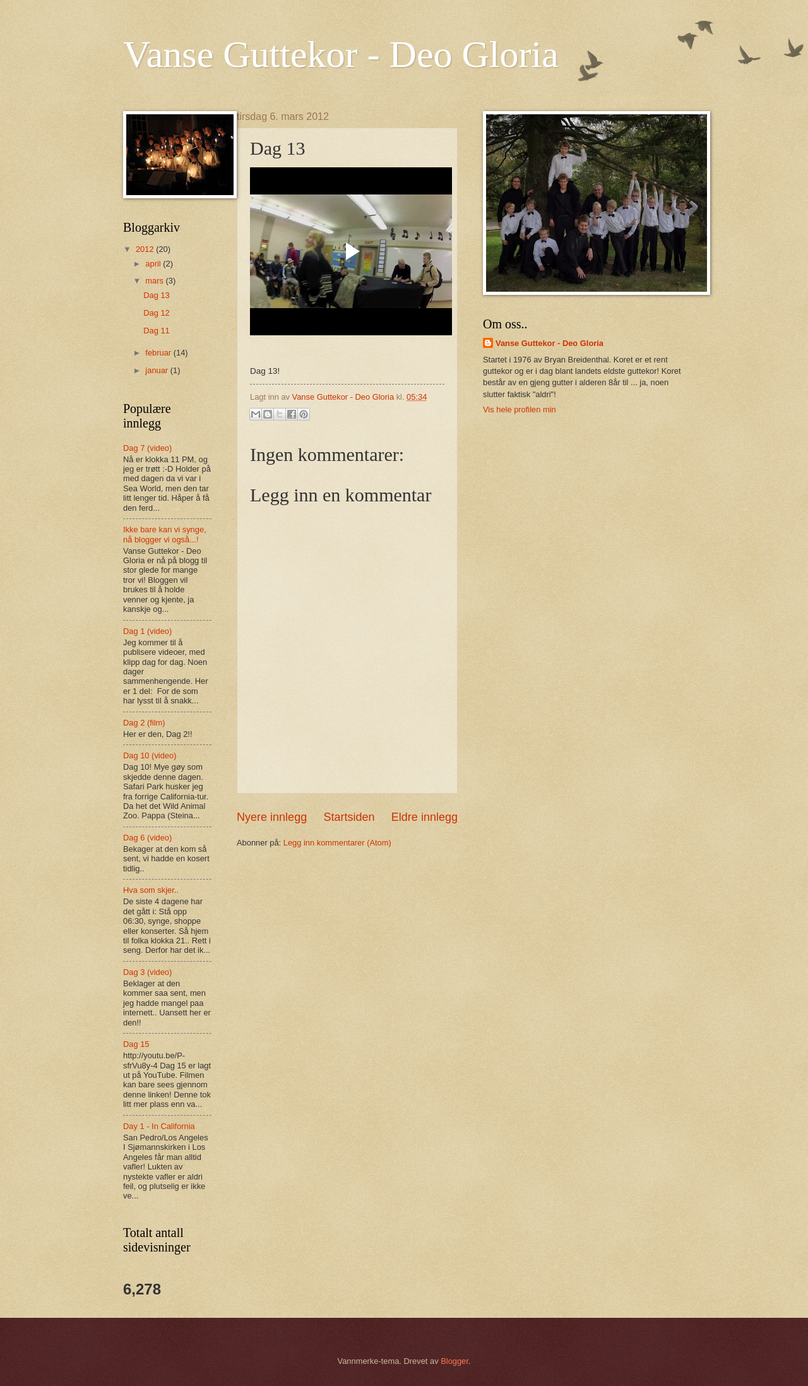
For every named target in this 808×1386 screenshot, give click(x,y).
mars (155, 280)
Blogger (454, 1361)
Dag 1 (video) (147, 631)
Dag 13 (156, 295)
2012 (146, 249)
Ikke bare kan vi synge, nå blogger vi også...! (164, 534)
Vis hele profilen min (519, 409)
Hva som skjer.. (151, 890)
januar (157, 370)
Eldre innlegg (424, 817)
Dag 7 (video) (147, 448)
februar (159, 352)
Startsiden (348, 817)
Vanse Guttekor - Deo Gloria (341, 54)
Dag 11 (156, 330)
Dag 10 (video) (149, 755)
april (154, 263)
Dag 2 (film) (144, 722)
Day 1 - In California (159, 1126)
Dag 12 (156, 313)
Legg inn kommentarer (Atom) (337, 842)
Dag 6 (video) (147, 837)
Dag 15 (136, 1044)
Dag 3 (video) (147, 972)
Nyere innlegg (272, 817)
